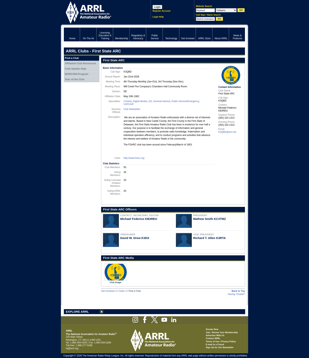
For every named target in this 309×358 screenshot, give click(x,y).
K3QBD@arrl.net (227, 132)
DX (150, 101)
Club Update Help (75, 68)
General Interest (161, 101)
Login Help (158, 17)
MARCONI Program (76, 74)
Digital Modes (140, 101)
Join (208, 332)
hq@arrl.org (72, 348)
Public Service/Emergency (185, 101)
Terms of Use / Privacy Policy (221, 341)
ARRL (102, 11)
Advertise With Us (215, 335)
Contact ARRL (213, 338)
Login (157, 7)
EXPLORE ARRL (77, 311)
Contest (128, 101)
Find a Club (72, 58)
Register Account (161, 11)
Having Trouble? (236, 294)
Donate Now (212, 329)
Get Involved (107, 291)
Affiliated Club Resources (80, 63)
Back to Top (238, 291)
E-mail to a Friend (215, 344)
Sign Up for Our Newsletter (220, 347)
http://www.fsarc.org (134, 158)
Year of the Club (74, 79)
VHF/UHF (129, 104)
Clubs (121, 291)
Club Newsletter (132, 109)
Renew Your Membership (225, 332)
